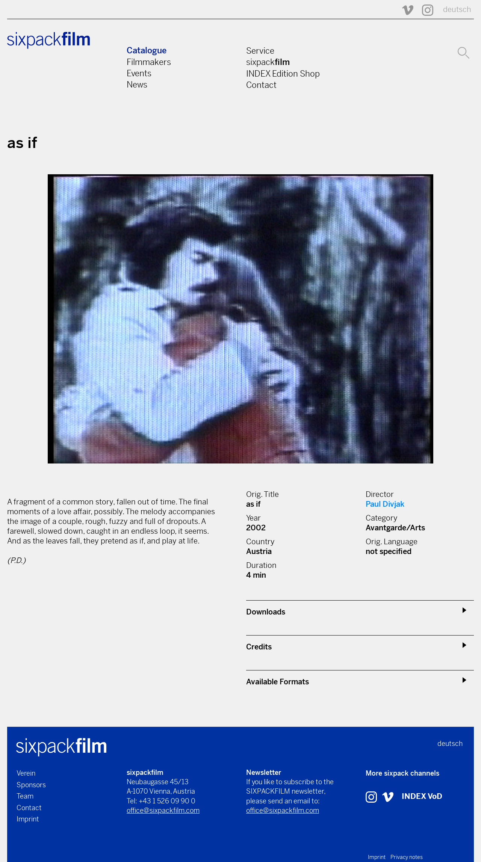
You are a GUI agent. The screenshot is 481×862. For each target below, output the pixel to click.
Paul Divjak (385, 504)
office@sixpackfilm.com (163, 810)
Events (139, 73)
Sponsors (31, 784)
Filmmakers (149, 62)
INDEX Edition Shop (283, 73)
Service (260, 50)
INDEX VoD (422, 796)
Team (25, 796)
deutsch (457, 9)
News (137, 84)
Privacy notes (406, 857)
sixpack (268, 62)
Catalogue (146, 50)
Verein (26, 773)
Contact (261, 85)
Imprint (28, 819)
